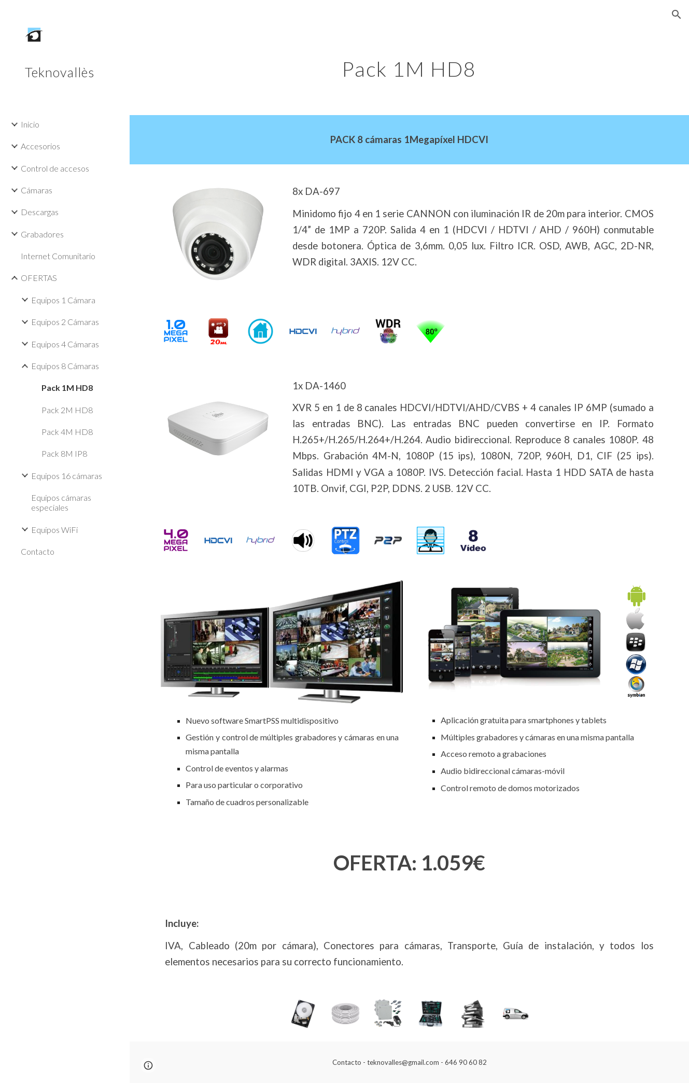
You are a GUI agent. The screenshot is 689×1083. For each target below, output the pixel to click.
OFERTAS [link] (39, 278)
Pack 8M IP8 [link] (64, 453)
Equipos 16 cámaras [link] (66, 476)
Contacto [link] (37, 551)
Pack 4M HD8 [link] (67, 432)
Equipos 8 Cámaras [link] (65, 366)
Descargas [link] (40, 212)
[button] (676, 14)
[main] (409, 65)
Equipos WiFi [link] (54, 530)
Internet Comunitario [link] (58, 256)
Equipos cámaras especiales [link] (61, 502)
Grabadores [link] (42, 234)
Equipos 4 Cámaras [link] (65, 344)
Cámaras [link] (36, 190)
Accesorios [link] (40, 146)
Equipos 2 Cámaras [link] (65, 322)
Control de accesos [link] (55, 168)
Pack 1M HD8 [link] (67, 387)
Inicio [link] (30, 124)
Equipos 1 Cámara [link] (63, 300)
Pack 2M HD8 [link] (67, 410)
